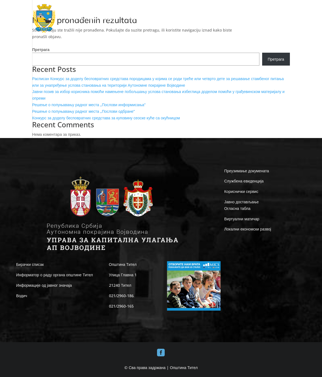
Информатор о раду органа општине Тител (54, 274)
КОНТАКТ (282, 18)
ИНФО (213, 18)
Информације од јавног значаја (44, 285)
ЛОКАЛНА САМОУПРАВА (176, 18)
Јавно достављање (241, 201)
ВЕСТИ (262, 18)
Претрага (40, 49)
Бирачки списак (30, 264)
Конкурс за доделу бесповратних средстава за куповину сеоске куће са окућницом (106, 117)
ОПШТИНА (135, 18)
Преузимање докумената (246, 170)
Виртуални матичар (241, 218)
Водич (21, 295)
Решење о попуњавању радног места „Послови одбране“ (83, 111)
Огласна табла (237, 208)
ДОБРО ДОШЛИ (103, 18)
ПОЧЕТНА (76, 18)
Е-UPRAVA (237, 18)
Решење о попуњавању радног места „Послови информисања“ (88, 104)
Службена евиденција (244, 181)
